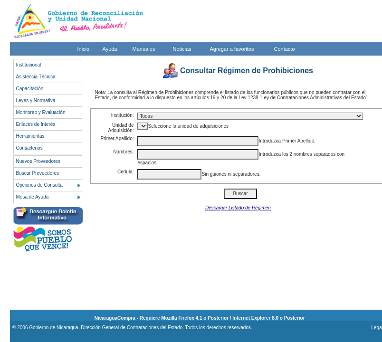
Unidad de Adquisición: (121, 128)
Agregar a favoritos (232, 49)
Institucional (28, 64)
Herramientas (30, 136)
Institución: (122, 115)
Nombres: (123, 151)
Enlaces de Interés (36, 124)
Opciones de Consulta (39, 185)
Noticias (182, 49)
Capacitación (30, 88)
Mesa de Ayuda (32, 197)
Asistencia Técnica (36, 76)
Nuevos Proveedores (38, 161)
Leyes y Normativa (36, 100)
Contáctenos (29, 148)
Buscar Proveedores (37, 173)
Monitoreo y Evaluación (41, 112)
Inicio (83, 49)
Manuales (144, 49)
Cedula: (125, 171)
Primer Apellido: (117, 138)
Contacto (284, 49)
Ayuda (110, 49)
